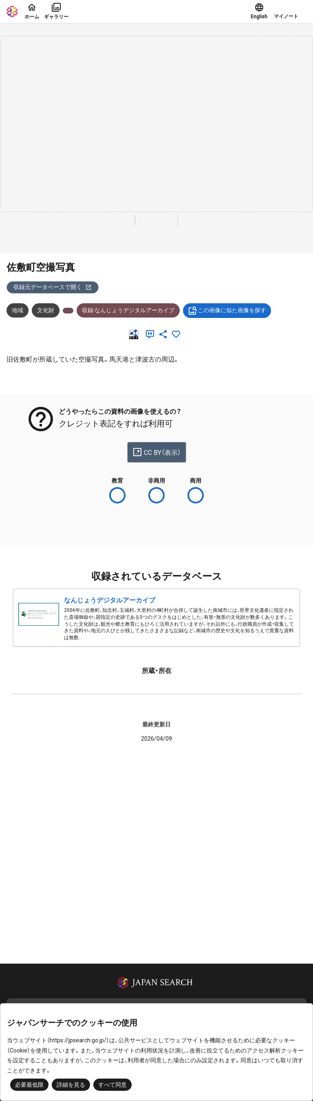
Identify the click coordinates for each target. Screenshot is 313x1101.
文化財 (45, 310)
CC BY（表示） (156, 452)
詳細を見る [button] (71, 1084)
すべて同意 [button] (112, 1084)
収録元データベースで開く (52, 287)
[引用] (151, 334)
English (259, 11)
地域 (17, 310)
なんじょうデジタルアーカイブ (109, 600)
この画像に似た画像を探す (227, 311)
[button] (290, 11)
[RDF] (135, 334)
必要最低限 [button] (29, 1084)
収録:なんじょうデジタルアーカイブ (128, 310)
